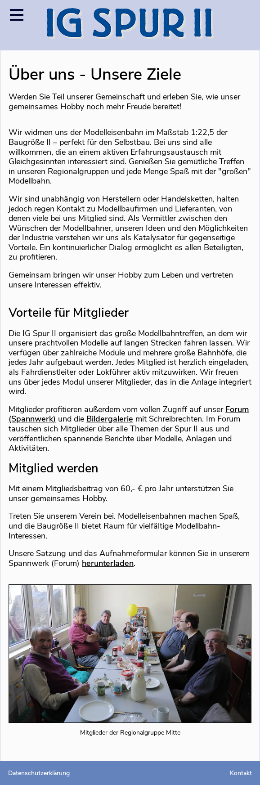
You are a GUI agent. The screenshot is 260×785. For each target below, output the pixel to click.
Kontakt (241, 773)
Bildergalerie (109, 418)
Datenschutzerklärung (39, 773)
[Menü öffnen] (16, 14)
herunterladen (108, 563)
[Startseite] (130, 25)
